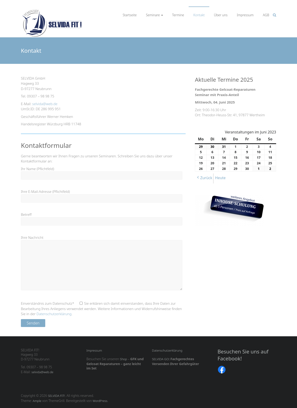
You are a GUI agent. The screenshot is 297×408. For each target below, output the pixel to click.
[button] (204, 178)
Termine (178, 15)
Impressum (245, 15)
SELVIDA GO (160, 359)
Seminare (153, 15)
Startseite (130, 15)
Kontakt (199, 15)
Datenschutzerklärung (53, 313)
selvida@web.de (45, 103)
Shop (123, 359)
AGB (266, 15)
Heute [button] (220, 177)
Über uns (221, 15)
